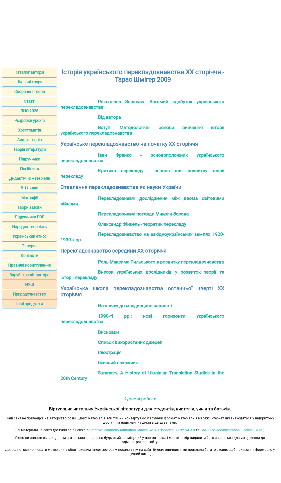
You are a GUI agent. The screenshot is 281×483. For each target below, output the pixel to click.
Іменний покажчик (118, 362)
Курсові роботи (140, 398)
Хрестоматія (29, 130)
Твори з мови (29, 207)
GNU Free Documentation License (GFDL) (232, 430)
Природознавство (29, 294)
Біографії (29, 197)
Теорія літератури (29, 149)
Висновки (108, 332)
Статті (29, 101)
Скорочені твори (29, 91)
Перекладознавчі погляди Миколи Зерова (143, 214)
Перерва (30, 246)
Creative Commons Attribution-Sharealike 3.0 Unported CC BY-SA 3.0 (142, 430)
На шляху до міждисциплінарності (135, 305)
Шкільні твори (29, 82)
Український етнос (30, 236)
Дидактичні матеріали (29, 178)
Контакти (29, 255)
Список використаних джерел (130, 342)
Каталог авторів (29, 72)
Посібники (29, 168)
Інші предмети (29, 303)
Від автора (109, 117)
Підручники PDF (29, 217)
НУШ (29, 284)
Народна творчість (29, 226)
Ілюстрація (110, 352)
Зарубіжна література (29, 275)
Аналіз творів (29, 139)
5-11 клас (29, 188)
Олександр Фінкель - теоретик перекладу (142, 224)
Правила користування (29, 265)
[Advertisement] (140, 32)
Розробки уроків (29, 120)
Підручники (29, 159)
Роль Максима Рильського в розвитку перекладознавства (161, 262)
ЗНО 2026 (29, 111)
